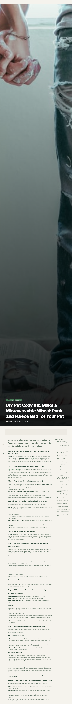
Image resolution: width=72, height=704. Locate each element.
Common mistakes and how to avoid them (63, 501)
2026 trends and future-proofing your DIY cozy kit (62, 504)
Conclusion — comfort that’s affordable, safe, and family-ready (63, 514)
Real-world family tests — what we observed (63, 498)
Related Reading (63, 517)
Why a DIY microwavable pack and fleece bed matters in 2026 (64, 447)
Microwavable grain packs (14, 469)
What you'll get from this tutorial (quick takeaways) (62, 450)
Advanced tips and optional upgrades (62, 507)
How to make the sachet (64, 483)
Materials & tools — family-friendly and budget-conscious (63, 453)
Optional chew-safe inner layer (65, 468)
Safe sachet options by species (64, 481)
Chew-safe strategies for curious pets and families (62, 495)
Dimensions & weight (64, 462)
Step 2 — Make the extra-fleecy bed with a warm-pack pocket (63, 471)
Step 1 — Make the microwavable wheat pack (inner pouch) (62, 460)
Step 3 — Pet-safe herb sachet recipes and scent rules (63, 478)
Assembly (62, 475)
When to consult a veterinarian (63, 509)
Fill (60, 466)
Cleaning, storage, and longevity (63, 493)
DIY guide (33, 458)
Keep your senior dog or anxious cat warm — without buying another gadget (63, 443)
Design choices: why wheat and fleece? (63, 456)
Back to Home (6, 2)
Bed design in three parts (64, 473)
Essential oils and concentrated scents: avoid (64, 486)
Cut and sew (62, 464)
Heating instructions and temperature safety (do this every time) (62, 490)
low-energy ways (25, 471)
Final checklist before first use (63, 511)
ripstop (41, 520)
